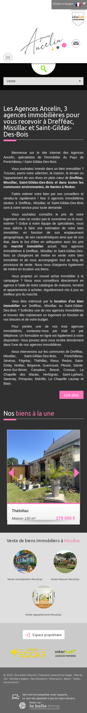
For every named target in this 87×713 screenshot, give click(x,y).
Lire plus (71, 395)
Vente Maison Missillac (65, 579)
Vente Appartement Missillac (43, 614)
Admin (67, 678)
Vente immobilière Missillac (25, 579)
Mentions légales (19, 678)
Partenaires (55, 678)
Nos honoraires (39, 678)
